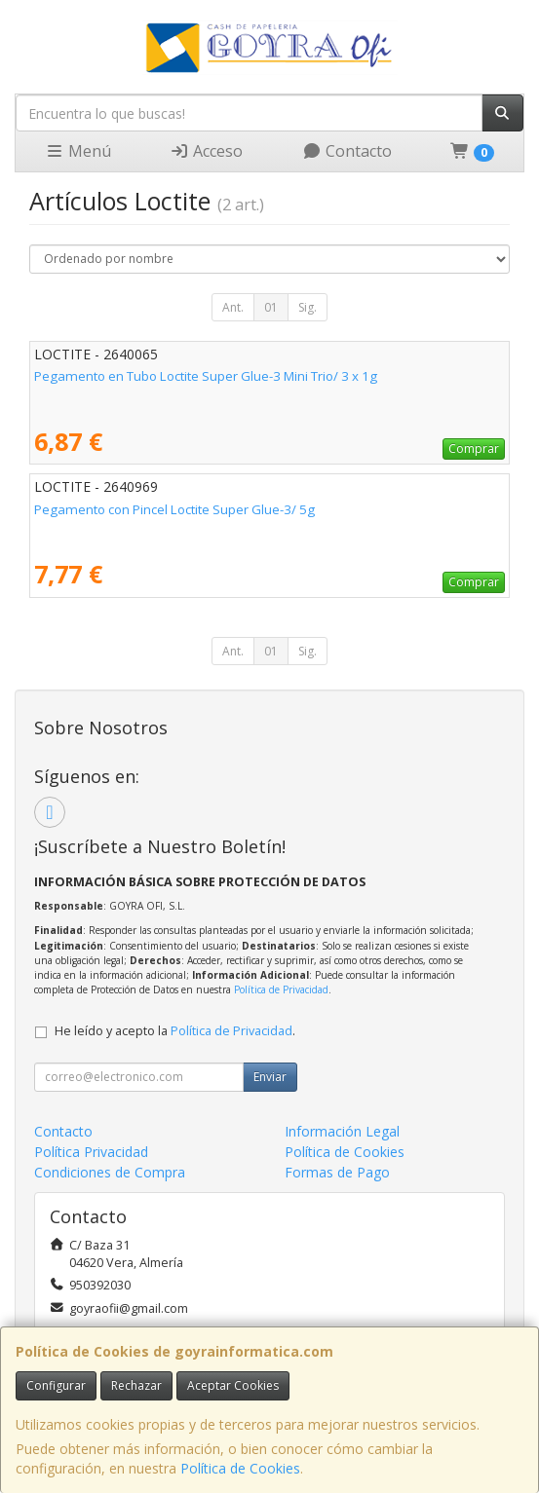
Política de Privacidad (281, 989)
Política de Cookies (240, 1468)
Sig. (307, 307)
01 (271, 307)
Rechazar (136, 1385)
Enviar (270, 1076)
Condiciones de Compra (109, 1172)
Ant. (233, 307)
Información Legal (342, 1131)
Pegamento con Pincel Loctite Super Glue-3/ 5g (174, 509)
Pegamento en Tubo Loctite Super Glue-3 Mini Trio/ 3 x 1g (205, 376)
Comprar (473, 448)
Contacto (347, 151)
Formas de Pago (337, 1172)
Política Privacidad (91, 1151)
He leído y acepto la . (175, 1031)
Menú (78, 151)
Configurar (56, 1385)
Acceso (206, 151)
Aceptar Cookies (233, 1385)
